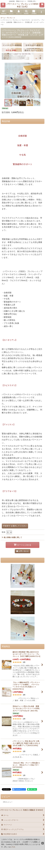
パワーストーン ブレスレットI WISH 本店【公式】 (22, 5)
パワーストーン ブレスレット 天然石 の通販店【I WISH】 (22, 810)
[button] (3, 5)
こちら (13, 847)
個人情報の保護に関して (12, 537)
